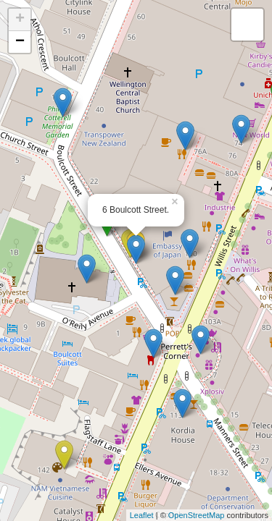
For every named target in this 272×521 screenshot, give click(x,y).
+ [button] (20, 19)
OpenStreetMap (196, 515)
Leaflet (142, 515)
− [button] (20, 42)
